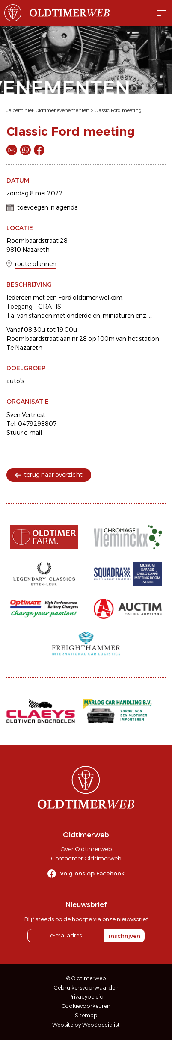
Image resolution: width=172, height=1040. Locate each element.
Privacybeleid (86, 996)
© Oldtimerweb (86, 978)
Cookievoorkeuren (86, 1006)
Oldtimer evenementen (62, 110)
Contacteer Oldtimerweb (86, 858)
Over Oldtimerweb (86, 848)
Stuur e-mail (24, 433)
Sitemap (86, 1015)
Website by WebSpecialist (86, 1025)
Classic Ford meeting (118, 110)
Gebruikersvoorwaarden (86, 987)
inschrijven (124, 935)
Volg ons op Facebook (92, 873)
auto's (15, 381)
